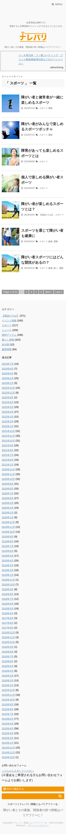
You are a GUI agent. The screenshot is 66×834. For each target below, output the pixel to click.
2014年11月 (8, 752)
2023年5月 (8, 373)
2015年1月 (8, 742)
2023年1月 (8, 383)
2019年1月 (8, 575)
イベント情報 (9, 320)
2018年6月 (8, 603)
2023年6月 (8, 368)
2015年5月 (8, 723)
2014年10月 (8, 757)
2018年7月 (8, 599)
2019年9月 (8, 536)
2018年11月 (8, 579)
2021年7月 (8, 455)
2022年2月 (8, 421)
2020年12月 (8, 469)
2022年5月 (8, 407)
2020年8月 (8, 488)
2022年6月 (8, 402)
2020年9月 (8, 483)
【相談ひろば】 (46, 215)
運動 (50, 108)
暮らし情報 (8, 339)
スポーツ (43, 108)
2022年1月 (8, 426)
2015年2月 (8, 738)
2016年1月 (8, 685)
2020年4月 (8, 507)
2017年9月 (8, 618)
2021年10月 (8, 440)
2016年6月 (8, 661)
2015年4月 (8, 728)
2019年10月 (8, 531)
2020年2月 (8, 512)
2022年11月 (8, 392)
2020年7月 (8, 493)
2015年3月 (8, 733)
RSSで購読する (14, 788)
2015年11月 (8, 694)
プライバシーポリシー (38, 825)
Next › (48, 291)
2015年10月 (8, 699)
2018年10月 (8, 584)
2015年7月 (8, 714)
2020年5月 (8, 503)
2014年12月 (8, 747)
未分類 (5, 344)
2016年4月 (8, 670)
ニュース (7, 330)
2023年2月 (8, 378)
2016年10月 (8, 642)
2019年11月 (8, 527)
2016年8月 (8, 651)
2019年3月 (8, 565)
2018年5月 (8, 608)
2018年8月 (8, 594)
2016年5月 (8, 666)
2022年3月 (8, 416)
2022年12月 (8, 387)
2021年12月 (8, 431)
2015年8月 (8, 709)
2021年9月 (8, 445)
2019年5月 (8, 555)
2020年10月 (8, 479)
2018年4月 (8, 613)
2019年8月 (8, 541)
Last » (58, 291)
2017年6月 (8, 627)
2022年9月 (8, 397)
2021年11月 (8, 435)
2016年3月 (8, 675)
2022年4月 (8, 411)
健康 (50, 241)
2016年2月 (8, 680)
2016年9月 (8, 646)
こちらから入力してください (18, 771)
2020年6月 (8, 498)
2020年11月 (8, 474)
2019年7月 (8, 546)
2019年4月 (8, 560)
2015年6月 (8, 718)
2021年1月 (8, 464)
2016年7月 (8, 656)
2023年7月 (8, 363)
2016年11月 (8, 637)
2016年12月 (8, 632)
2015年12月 (8, 690)
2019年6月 (8, 551)
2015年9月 (8, 704)
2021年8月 (8, 450)
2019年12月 (8, 522)
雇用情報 (7, 349)
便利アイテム (9, 334)
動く (56, 268)
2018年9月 (8, 589)
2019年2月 (8, 570)
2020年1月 (8, 517)
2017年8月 (8, 623)
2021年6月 (8, 459)
